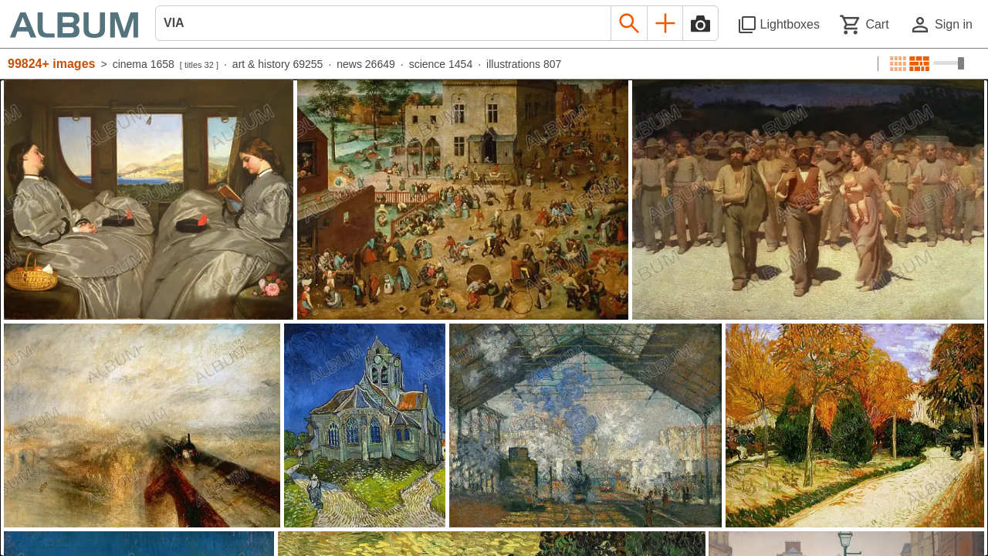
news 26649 (366, 64)
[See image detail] (148, 200)
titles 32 (199, 65)
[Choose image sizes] (948, 63)
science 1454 (441, 64)
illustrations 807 (523, 64)
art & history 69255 (277, 64)
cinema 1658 (143, 64)
